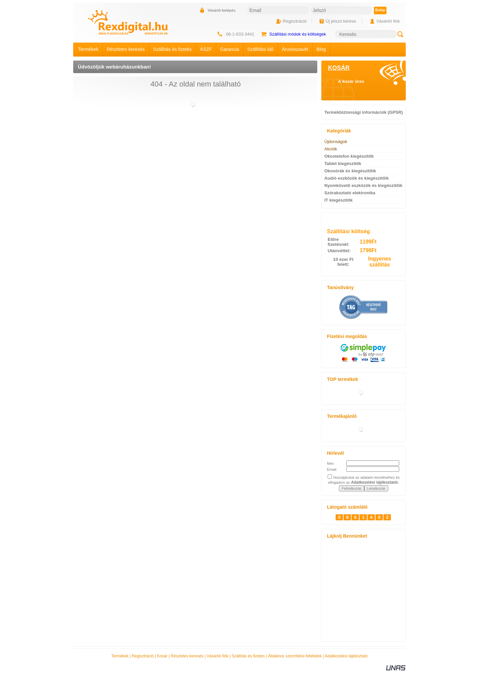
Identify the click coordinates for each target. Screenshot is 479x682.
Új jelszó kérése (341, 21)
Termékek (120, 656)
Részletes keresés (187, 656)
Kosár (162, 656)
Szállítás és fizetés (248, 656)
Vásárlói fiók (217, 656)
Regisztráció (143, 656)
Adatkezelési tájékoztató (346, 656)
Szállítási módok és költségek (297, 34)
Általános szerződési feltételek (295, 656)
